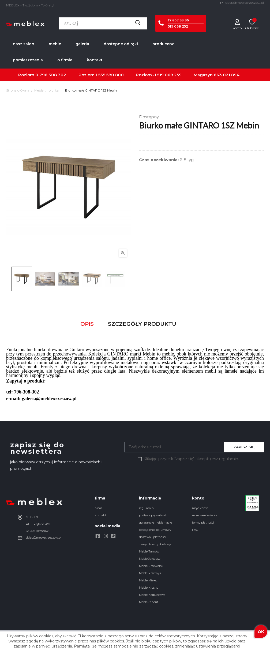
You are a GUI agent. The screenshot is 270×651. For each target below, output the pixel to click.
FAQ (195, 530)
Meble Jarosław (149, 559)
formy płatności (203, 522)
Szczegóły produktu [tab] (142, 324)
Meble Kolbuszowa (152, 595)
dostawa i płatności (152, 537)
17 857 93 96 (178, 20)
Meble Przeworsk (151, 566)
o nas (98, 508)
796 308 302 (52, 74)
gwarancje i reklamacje (155, 522)
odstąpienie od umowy (155, 530)
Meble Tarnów (149, 551)
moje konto (200, 508)
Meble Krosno (148, 587)
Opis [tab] (87, 324)
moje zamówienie (204, 515)
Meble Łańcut (148, 602)
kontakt (100, 515)
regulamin (146, 508)
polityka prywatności (153, 515)
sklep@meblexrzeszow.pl (242, 3)
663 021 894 (226, 74)
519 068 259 (169, 74)
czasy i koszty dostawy (155, 544)
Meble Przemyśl (150, 573)
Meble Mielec (148, 580)
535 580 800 (111, 74)
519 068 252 (178, 26)
